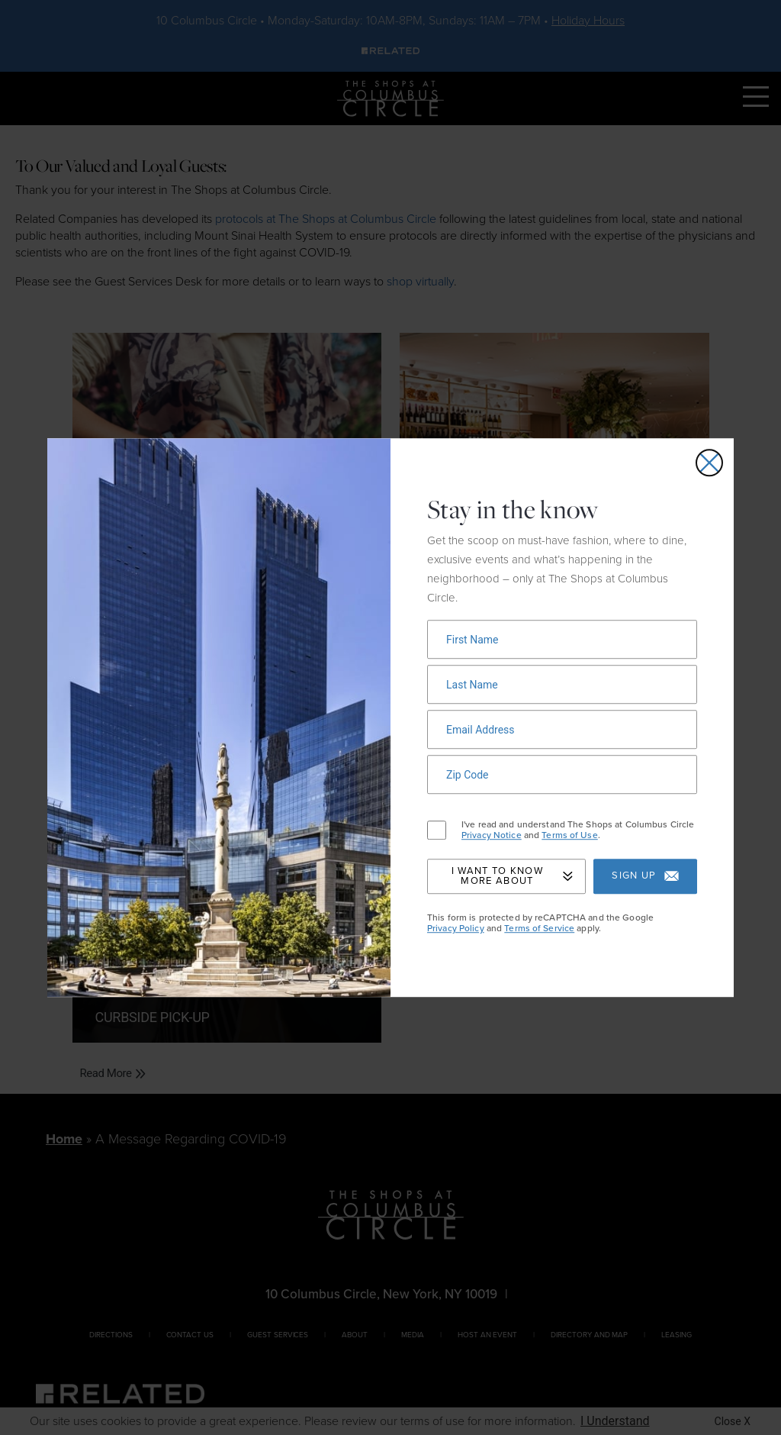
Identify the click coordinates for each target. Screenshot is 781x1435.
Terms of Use (569, 836)
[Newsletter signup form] (562, 639)
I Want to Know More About (512, 876)
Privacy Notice (491, 836)
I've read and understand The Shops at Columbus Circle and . (577, 830)
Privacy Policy (455, 928)
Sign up (645, 876)
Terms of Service (539, 928)
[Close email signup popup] (709, 463)
